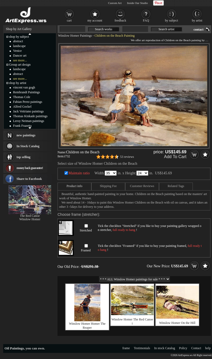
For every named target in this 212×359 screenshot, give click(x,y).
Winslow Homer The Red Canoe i (132, 321)
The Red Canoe (30, 216)
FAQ (146, 20)
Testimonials (142, 348)
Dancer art (19, 55)
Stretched (86, 230)
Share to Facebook (29, 179)
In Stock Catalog (28, 146)
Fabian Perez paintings (27, 102)
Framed (86, 250)
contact (198, 29)
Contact (196, 348)
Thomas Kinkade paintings (30, 116)
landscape (19, 46)
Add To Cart (175, 156)
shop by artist (17, 83)
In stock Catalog (164, 348)
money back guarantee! (30, 168)
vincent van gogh (24, 87)
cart (69, 20)
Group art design (20, 64)
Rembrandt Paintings (26, 92)
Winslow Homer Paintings (75, 35)
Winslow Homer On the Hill (177, 323)
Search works (103, 29)
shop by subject (19, 37)
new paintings (26, 135)
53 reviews (127, 157)
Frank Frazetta (22, 126)
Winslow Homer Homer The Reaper (87, 326)
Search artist (166, 29)
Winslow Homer (29, 219)
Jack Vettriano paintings (28, 111)
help (208, 348)
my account (94, 20)
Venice (17, 51)
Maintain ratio (79, 173)
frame (126, 348)
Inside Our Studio (137, 3)
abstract (18, 41)
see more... (20, 60)
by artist (197, 20)
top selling (23, 157)
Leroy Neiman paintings (28, 121)
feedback (120, 20)
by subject (171, 20)
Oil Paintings (14, 348)
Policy (183, 348)
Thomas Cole (21, 97)
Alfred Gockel (22, 106)
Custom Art (115, 3)
